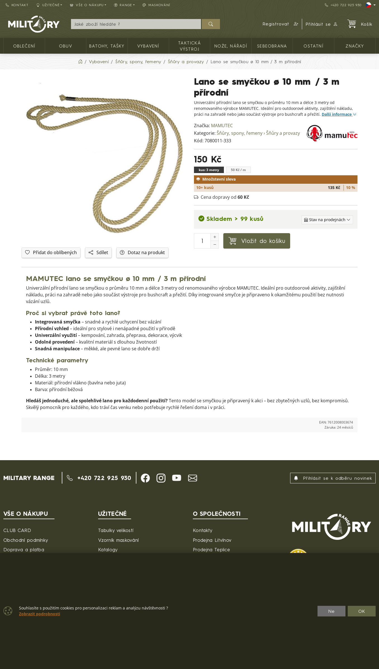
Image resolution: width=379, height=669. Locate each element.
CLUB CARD (17, 530)
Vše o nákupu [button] (86, 5)
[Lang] (371, 5)
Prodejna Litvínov (212, 540)
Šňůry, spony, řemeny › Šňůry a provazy (258, 133)
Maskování (156, 5)
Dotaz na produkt (142, 253)
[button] (280, 24)
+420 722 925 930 (343, 5)
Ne (331, 611)
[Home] (80, 61)
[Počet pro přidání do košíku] (202, 241)
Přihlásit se (321, 24)
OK (361, 611)
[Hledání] (136, 24)
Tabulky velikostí (115, 530)
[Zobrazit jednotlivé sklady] (327, 220)
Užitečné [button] (48, 5)
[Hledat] (211, 24)
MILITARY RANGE (29, 477)
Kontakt (17, 5)
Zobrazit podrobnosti (39, 613)
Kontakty (203, 530)
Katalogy (108, 549)
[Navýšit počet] (214, 237)
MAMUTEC (222, 126)
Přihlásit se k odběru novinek (333, 478)
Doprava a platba (23, 549)
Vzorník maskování (118, 540)
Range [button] (123, 5)
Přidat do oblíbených (51, 253)
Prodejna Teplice (211, 549)
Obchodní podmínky (25, 540)
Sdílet (98, 253)
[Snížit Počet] (214, 245)
